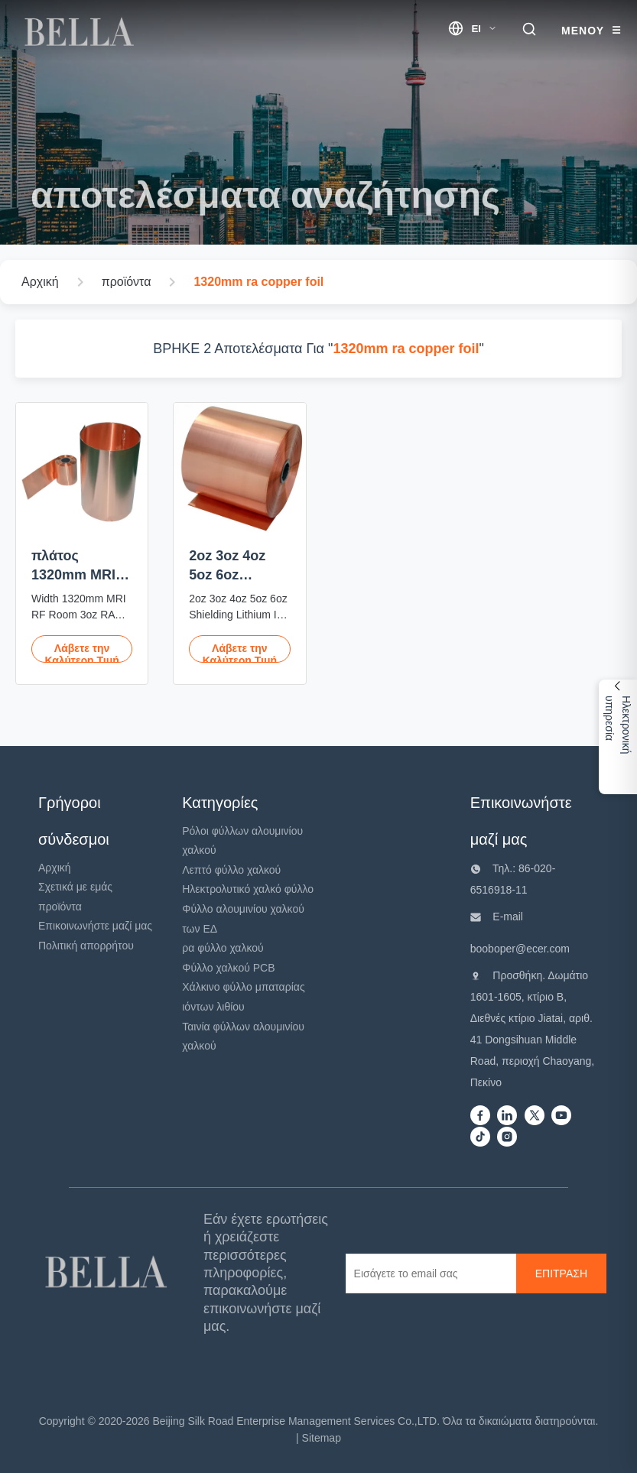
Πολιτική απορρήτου (86, 945)
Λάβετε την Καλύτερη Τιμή (81, 652)
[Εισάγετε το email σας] (430, 1273)
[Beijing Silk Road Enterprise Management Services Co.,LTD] (109, 1273)
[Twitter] (534, 1116)
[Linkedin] (507, 1116)
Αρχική (54, 867)
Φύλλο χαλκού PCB (228, 968)
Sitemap (321, 1438)
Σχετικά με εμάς (75, 887)
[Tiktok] (480, 1138)
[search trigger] (529, 30)
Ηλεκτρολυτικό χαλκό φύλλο (248, 889)
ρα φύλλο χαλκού (222, 948)
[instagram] (507, 1138)
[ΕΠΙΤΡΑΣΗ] (561, 1273)
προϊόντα (60, 906)
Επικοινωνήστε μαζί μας (95, 926)
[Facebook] (480, 1116)
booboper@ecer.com (520, 949)
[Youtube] (561, 1116)
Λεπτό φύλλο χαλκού (231, 870)
